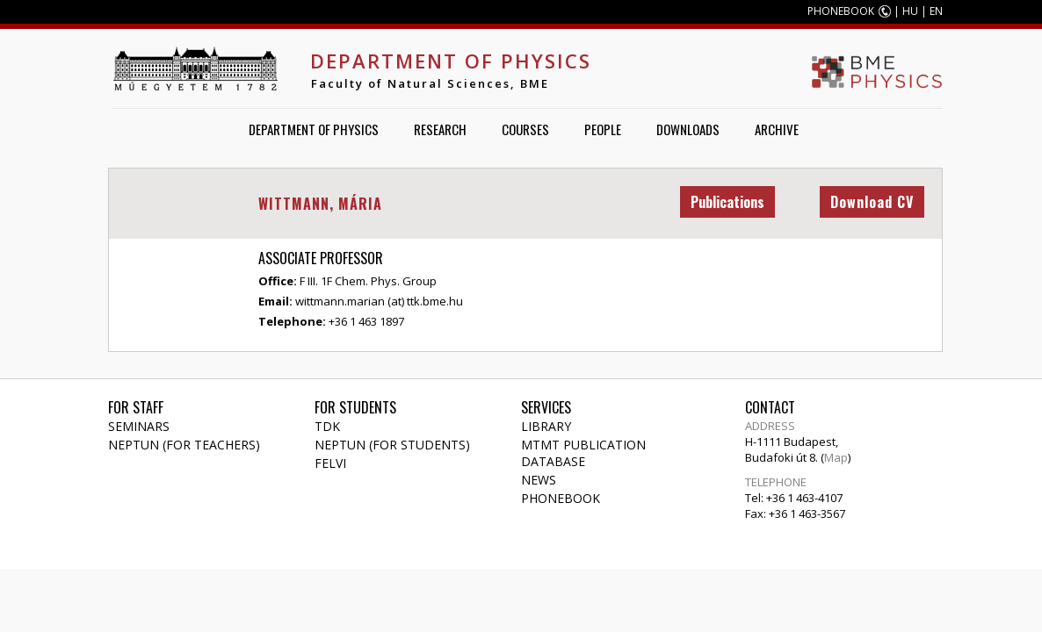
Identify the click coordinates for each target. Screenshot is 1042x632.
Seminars (139, 426)
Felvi (330, 463)
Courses (525, 129)
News (538, 479)
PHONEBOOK (840, 11)
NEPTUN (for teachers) (184, 444)
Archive (777, 129)
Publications (727, 201)
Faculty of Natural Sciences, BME (430, 83)
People (602, 129)
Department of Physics (450, 60)
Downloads (688, 129)
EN (936, 11)
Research (440, 129)
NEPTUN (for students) (392, 444)
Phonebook (560, 498)
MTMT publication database (583, 453)
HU (910, 11)
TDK (327, 426)
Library (546, 426)
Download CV (872, 201)
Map (836, 457)
